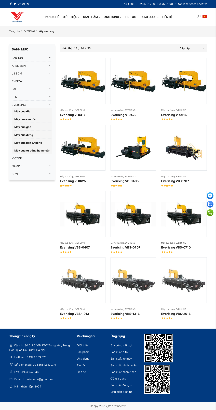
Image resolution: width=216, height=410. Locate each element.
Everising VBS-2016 (176, 314)
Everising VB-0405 (125, 181)
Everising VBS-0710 (176, 247)
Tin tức (130, 17)
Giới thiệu (71, 17)
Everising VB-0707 (175, 181)
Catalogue (149, 17)
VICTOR (17, 158)
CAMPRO (17, 166)
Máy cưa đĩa (22, 111)
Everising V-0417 (72, 115)
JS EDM (17, 73)
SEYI (15, 174)
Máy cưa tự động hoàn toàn (32, 150)
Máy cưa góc (22, 127)
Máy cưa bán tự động (28, 142)
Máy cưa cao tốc (25, 119)
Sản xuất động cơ (122, 385)
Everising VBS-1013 (74, 314)
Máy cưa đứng (23, 135)
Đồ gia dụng (118, 378)
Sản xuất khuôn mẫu (124, 365)
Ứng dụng (113, 17)
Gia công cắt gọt (121, 345)
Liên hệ (167, 17)
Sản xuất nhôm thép (123, 372)
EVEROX (17, 81)
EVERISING (29, 31)
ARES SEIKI (19, 65)
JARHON (17, 58)
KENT (15, 97)
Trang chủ (51, 17)
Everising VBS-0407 (75, 247)
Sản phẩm (91, 17)
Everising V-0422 (123, 115)
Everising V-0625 (73, 181)
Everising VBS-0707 (125, 247)
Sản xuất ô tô (119, 352)
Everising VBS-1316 (125, 314)
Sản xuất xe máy (121, 358)
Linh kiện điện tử (121, 391)
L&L (14, 89)
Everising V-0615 (174, 115)
